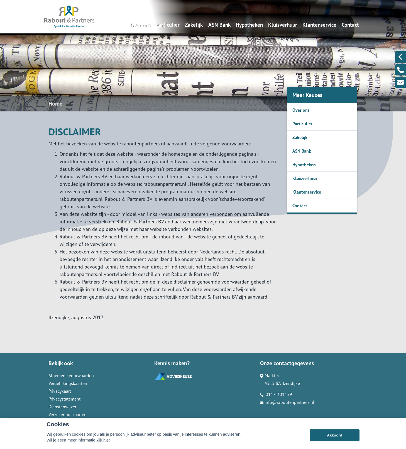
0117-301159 (276, 394)
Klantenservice (319, 24)
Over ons (140, 24)
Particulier (168, 24)
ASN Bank (219, 24)
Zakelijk (194, 24)
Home (55, 103)
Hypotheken (249, 24)
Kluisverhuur (282, 24)
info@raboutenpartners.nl (287, 402)
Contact (350, 24)
